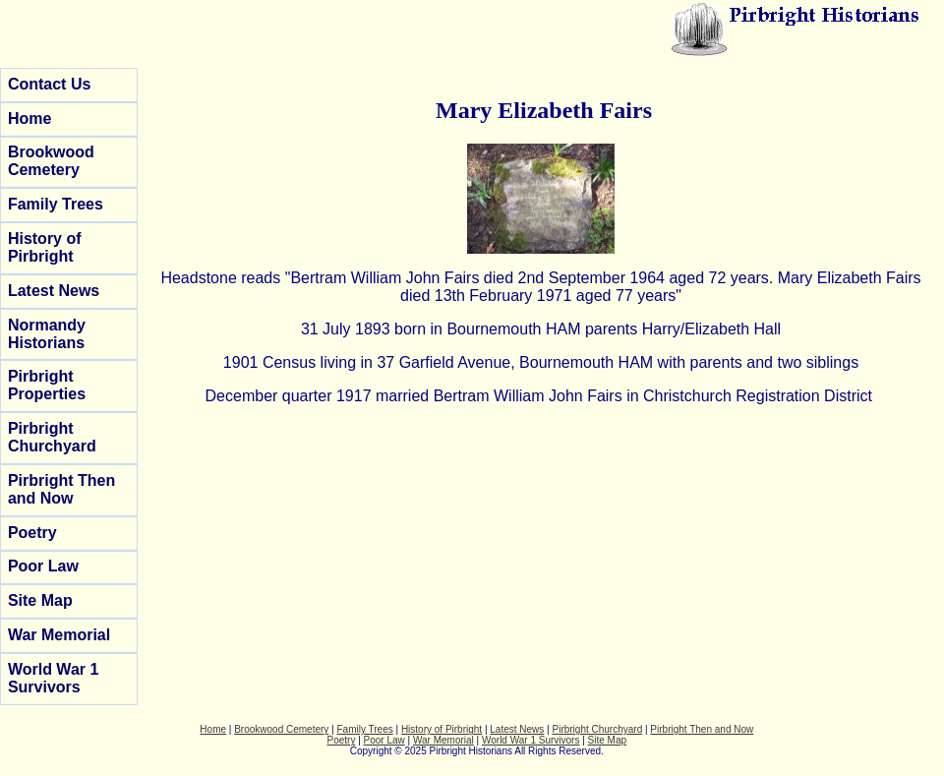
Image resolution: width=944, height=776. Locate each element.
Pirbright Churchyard (52, 437)
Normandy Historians (47, 334)
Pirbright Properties (47, 385)
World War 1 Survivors (53, 678)
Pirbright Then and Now (61, 489)
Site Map (40, 600)
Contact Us (49, 84)
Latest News (53, 290)
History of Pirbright (45, 247)
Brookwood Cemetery (51, 161)
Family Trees (55, 204)
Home (29, 118)
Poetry (32, 532)
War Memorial (59, 635)
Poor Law (43, 566)
